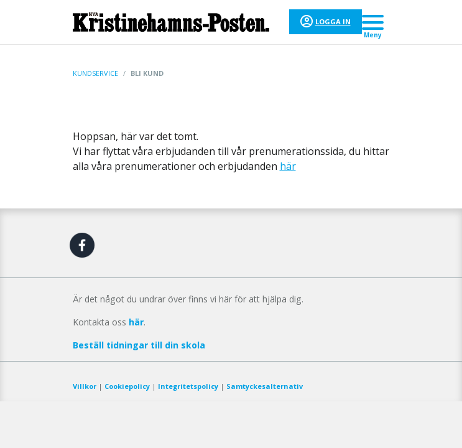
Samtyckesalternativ (264, 386)
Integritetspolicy (188, 386)
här (288, 166)
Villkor (84, 386)
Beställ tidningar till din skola (139, 345)
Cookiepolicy (127, 386)
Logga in (333, 21)
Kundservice (95, 73)
